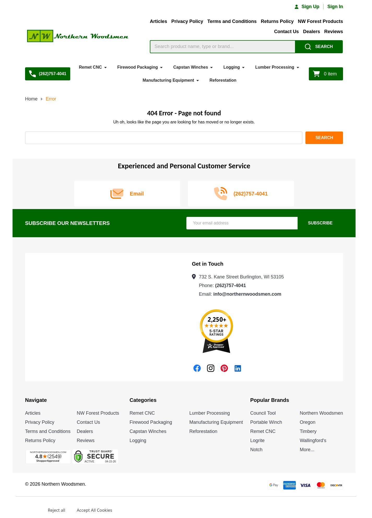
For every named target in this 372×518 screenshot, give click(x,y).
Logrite (257, 440)
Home (31, 99)
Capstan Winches (190, 67)
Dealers (311, 31)
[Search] (319, 46)
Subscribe (320, 223)
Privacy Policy (187, 21)
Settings (28, 510)
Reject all (56, 510)
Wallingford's (313, 440)
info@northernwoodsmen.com (247, 294)
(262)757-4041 (230, 285)
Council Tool (263, 413)
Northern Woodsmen (321, 413)
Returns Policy (277, 21)
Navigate (36, 400)
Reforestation (222, 80)
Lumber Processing (274, 67)
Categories (142, 400)
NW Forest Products (320, 21)
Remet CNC (90, 67)
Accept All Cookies (94, 510)
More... (307, 449)
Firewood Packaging (137, 67)
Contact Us (286, 31)
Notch (256, 449)
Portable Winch (266, 422)
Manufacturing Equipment (168, 80)
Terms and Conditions (232, 21)
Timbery (308, 431)
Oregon (307, 422)
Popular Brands (269, 400)
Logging (231, 67)
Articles (158, 21)
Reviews (333, 31)
